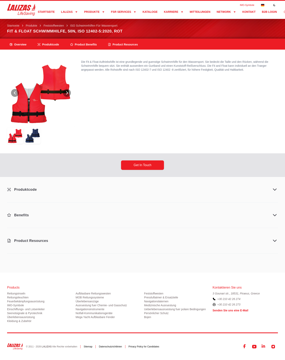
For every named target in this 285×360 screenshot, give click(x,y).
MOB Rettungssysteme (90, 297)
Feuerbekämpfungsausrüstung (25, 301)
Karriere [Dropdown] (173, 11)
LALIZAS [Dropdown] (69, 11)
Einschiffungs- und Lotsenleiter (26, 309)
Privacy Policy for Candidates (144, 346)
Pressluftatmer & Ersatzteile (161, 297)
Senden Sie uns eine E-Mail (230, 310)
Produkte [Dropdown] (94, 11)
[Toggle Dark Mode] (274, 5)
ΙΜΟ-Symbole (247, 5)
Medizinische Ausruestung (160, 305)
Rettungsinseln (16, 293)
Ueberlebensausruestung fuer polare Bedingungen (175, 309)
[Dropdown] (262, 5)
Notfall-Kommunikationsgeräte (94, 313)
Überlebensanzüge (87, 301)
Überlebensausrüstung (21, 317)
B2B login (269, 11)
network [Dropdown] (226, 11)
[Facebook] (245, 347)
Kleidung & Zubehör (19, 321)
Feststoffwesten (53, 25)
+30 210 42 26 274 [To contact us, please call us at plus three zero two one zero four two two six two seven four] (228, 299)
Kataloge (149, 11)
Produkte (31, 25)
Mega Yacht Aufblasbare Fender (95, 317)
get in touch (142, 165)
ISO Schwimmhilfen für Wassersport (94, 25)
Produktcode (48, 44)
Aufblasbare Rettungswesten (93, 293)
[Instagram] (273, 347)
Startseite (46, 11)
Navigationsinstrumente (90, 309)
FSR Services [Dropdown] (123, 11)
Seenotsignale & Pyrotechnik (24, 313)
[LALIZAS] (21, 9)
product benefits (83, 44)
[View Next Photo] (67, 93)
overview (17, 44)
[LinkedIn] (263, 347)
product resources (123, 44)
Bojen (147, 317)
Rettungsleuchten (18, 297)
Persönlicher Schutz (156, 313)
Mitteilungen (200, 11)
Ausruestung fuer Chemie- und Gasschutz (101, 305)
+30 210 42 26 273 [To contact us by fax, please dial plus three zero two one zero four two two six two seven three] (228, 304)
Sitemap (88, 346)
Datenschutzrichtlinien (110, 346)
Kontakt (248, 11)
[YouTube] (254, 347)
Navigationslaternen (156, 301)
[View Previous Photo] (15, 93)
